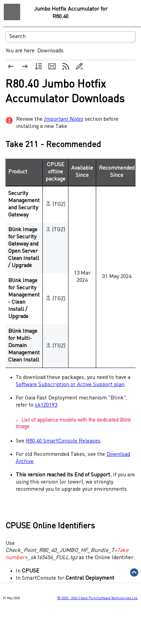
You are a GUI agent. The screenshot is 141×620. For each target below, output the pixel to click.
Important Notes (63, 119)
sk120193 (46, 405)
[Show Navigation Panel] (12, 12)
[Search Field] (70, 36)
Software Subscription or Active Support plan (70, 384)
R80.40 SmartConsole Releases (63, 441)
